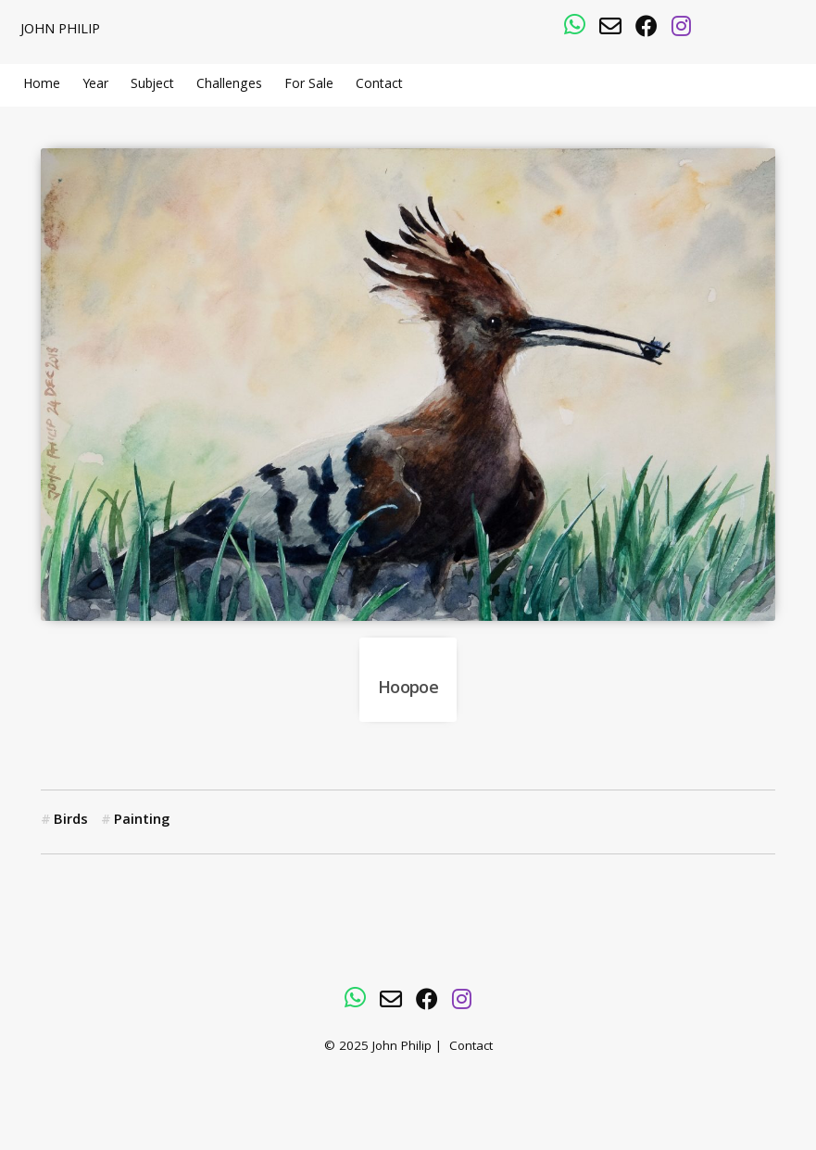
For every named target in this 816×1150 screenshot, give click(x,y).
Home (41, 85)
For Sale (308, 85)
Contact (379, 85)
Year (95, 85)
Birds (71, 821)
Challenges (229, 85)
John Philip (60, 31)
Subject (152, 85)
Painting (141, 821)
